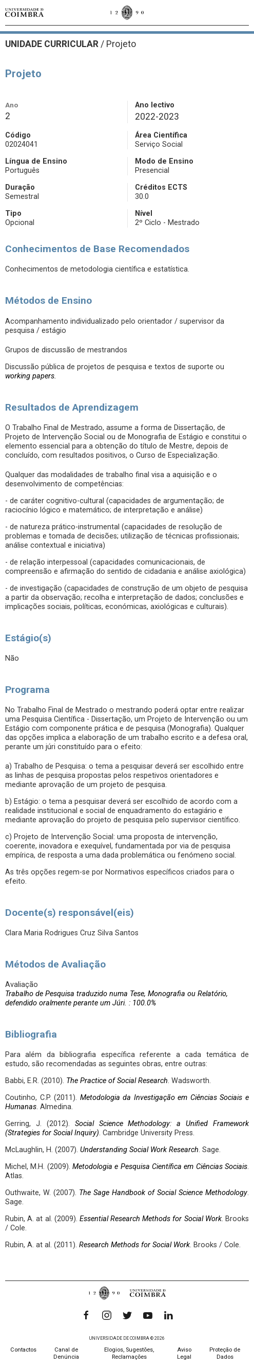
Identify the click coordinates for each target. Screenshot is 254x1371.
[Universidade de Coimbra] (24, 12)
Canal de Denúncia (66, 1353)
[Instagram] (106, 1315)
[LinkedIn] (168, 1315)
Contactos (23, 1349)
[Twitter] (127, 1315)
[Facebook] (86, 1315)
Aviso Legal (184, 1353)
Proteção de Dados (224, 1353)
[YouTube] (148, 1315)
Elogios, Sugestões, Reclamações (129, 1353)
